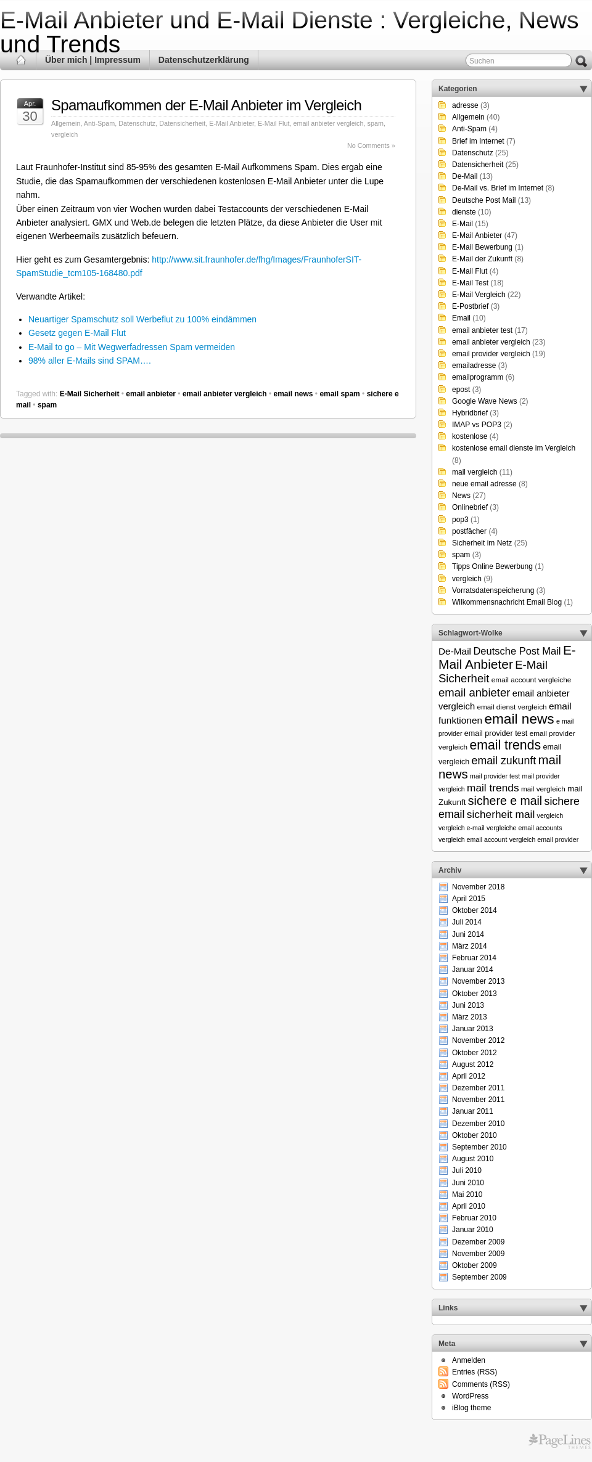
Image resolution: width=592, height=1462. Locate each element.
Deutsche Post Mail (484, 200)
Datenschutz (136, 123)
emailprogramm (477, 377)
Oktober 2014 (474, 910)
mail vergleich (474, 472)
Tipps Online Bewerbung (492, 566)
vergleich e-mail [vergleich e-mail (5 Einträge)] (461, 827)
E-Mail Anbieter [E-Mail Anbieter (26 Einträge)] (507, 657)
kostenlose (469, 436)
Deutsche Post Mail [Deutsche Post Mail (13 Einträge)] (517, 650)
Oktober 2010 (474, 1135)
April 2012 (468, 1076)
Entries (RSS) (474, 1372)
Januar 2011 (472, 1111)
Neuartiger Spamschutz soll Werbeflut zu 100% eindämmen (142, 319)
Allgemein (65, 123)
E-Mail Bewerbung (482, 247)
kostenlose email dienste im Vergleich (513, 448)
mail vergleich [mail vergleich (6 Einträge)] (543, 789)
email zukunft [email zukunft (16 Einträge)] (504, 760)
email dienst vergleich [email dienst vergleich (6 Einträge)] (511, 707)
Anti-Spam (99, 123)
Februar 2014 (474, 958)
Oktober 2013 (474, 993)
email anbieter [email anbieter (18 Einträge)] (474, 692)
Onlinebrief (470, 507)
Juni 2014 (468, 934)
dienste (464, 212)
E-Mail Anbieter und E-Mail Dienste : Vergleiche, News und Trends (289, 32)
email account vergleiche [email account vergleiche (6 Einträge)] (531, 680)
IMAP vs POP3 (476, 424)
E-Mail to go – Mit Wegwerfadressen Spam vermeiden (131, 347)
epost (461, 389)
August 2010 (472, 1158)
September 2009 (479, 1277)
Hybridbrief (470, 413)
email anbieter (151, 394)
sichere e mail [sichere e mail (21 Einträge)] (505, 800)
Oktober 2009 (474, 1265)
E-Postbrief (470, 306)
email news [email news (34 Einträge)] (519, 719)
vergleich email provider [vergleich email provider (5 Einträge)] (544, 839)
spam (376, 123)
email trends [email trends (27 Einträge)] (505, 745)
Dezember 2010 (478, 1123)
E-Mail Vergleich (479, 294)
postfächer (469, 531)
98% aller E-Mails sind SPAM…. (89, 361)
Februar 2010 (474, 1218)
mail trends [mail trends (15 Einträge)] (493, 788)
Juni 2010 (468, 1182)
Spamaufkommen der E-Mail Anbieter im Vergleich (206, 105)
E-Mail (462, 223)
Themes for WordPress (559, 1441)
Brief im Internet (478, 141)
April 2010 (468, 1206)
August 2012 (472, 1064)
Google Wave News (484, 401)
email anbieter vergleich (329, 123)
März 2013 (469, 1017)
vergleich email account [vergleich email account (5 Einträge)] (472, 839)
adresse (465, 105)
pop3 (460, 519)
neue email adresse (484, 484)
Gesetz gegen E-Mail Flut (77, 333)
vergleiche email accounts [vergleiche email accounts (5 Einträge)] (524, 827)
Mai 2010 (467, 1194)
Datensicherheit (182, 123)
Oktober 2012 (474, 1052)
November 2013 (478, 981)
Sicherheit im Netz (482, 543)
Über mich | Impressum (93, 60)
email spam (339, 394)
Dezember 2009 (478, 1242)
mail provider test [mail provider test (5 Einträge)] (495, 776)
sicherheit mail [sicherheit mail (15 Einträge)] (501, 814)
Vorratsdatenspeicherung (493, 590)
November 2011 (478, 1099)
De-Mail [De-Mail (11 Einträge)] (454, 651)
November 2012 (478, 1040)
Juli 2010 (467, 1170)
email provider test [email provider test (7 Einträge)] (496, 733)
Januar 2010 (472, 1229)
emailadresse (474, 365)
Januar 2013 (472, 1028)
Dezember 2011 (478, 1088)
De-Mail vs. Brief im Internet (497, 188)
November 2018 (478, 887)
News (461, 495)
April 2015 (468, 898)
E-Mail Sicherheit (90, 394)
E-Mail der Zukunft (482, 259)
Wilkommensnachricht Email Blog (507, 602)
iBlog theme (471, 1407)
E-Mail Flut (274, 123)
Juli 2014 (467, 922)
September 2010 (479, 1147)
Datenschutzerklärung (203, 60)
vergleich (64, 134)
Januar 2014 (472, 969)
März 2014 (469, 946)
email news (293, 394)
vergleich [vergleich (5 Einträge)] (550, 815)
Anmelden (468, 1360)
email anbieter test (482, 330)
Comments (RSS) (481, 1384)
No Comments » (371, 145)
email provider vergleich (491, 353)
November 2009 (478, 1253)
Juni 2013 (468, 1005)
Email (461, 318)
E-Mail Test (470, 283)
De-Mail (464, 176)
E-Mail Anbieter (231, 123)
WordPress (470, 1396)
